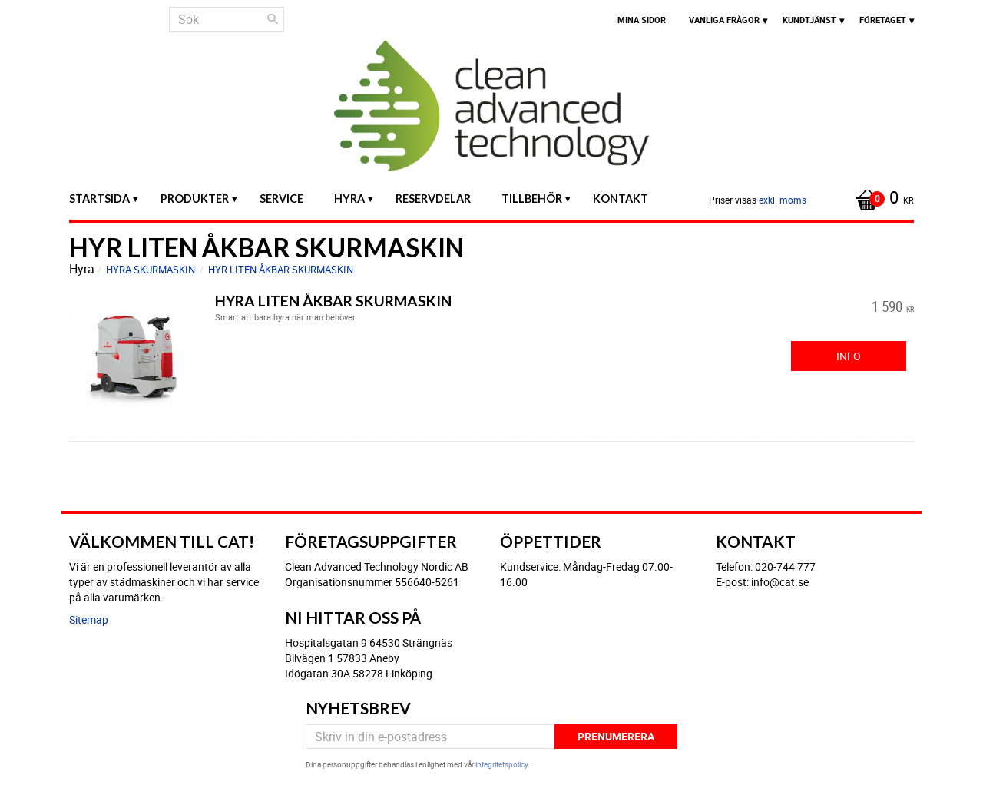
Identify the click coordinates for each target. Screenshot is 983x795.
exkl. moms (782, 200)
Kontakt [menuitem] (620, 198)
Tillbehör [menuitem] (531, 198)
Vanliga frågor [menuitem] (724, 19)
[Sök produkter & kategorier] (226, 19)
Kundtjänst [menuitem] (809, 19)
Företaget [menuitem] (882, 19)
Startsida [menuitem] (99, 198)
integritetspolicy (501, 764)
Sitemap (88, 619)
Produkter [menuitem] (195, 198)
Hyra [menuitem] (349, 198)
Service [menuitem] (281, 198)
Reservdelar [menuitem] (433, 198)
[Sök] (272, 19)
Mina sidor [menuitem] (641, 19)
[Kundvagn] (881, 198)
